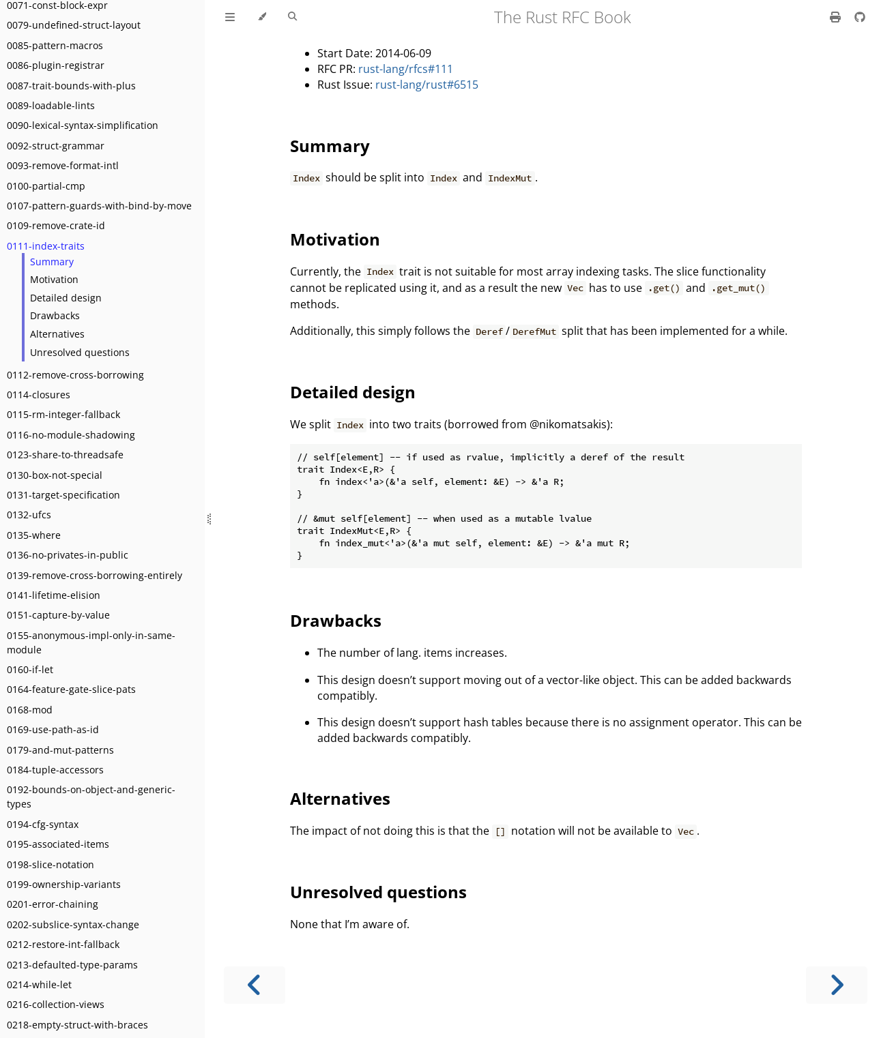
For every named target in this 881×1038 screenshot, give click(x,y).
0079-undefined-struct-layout (74, 24)
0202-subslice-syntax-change (73, 924)
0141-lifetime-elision (53, 595)
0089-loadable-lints (51, 105)
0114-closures (38, 394)
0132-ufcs (29, 514)
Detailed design (66, 297)
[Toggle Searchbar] (292, 17)
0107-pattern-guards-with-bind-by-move (99, 205)
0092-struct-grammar (55, 145)
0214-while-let (39, 984)
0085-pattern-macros (55, 45)
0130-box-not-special (54, 475)
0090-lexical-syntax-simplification (82, 125)
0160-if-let (30, 669)
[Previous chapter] (254, 985)
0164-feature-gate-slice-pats (71, 689)
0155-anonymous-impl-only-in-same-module (91, 642)
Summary (52, 261)
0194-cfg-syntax (42, 824)
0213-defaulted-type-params (72, 964)
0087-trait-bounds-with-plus (71, 85)
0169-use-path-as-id (53, 729)
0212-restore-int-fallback (63, 944)
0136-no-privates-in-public (67, 554)
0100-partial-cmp (46, 185)
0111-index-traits (46, 245)
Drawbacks (55, 315)
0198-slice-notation (50, 864)
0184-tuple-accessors (55, 769)
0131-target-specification (63, 494)
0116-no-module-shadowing (71, 434)
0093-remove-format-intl (63, 165)
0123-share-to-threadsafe (65, 454)
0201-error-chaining (52, 904)
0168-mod (30, 709)
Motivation (54, 279)
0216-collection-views (55, 1004)
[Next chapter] (836, 985)
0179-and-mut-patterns (60, 749)
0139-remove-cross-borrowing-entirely (94, 575)
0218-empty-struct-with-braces (77, 1024)
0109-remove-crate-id (56, 225)
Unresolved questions (80, 352)
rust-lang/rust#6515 (426, 84)
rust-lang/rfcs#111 (405, 68)
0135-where (34, 535)
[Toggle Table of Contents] (230, 17)
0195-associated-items (58, 843)
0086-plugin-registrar (55, 65)
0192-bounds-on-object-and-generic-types (91, 796)
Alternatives (57, 333)
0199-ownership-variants (64, 884)
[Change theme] (261, 17)
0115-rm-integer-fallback (63, 414)
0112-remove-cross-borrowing (75, 374)
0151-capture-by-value (58, 614)
